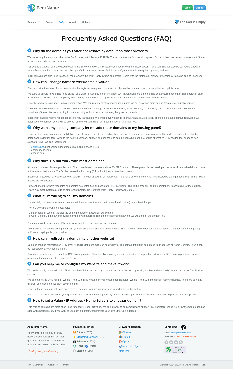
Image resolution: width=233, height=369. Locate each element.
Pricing (50, 22)
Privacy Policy (52, 365)
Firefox (126, 336)
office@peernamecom (181, 333)
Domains (32, 22)
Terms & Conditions (35, 365)
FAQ (62, 22)
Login (187, 8)
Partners (65, 365)
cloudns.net (37, 146)
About (74, 22)
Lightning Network (87, 336)
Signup (199, 8)
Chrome (126, 332)
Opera (125, 341)
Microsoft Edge (130, 346)
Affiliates (88, 22)
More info (124, 350)
